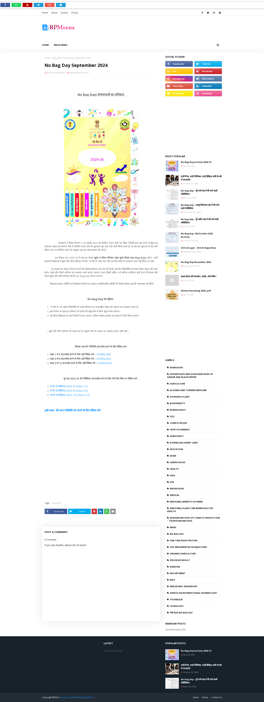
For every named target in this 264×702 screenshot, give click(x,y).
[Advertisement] (160, 28)
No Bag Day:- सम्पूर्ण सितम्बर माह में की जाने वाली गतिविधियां (200, 206)
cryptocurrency (180, 429)
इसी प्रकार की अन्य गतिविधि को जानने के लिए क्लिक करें (72, 410)
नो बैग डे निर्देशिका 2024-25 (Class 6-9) (69, 390)
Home (45, 12)
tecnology (177, 606)
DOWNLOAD (104, 354)
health (174, 468)
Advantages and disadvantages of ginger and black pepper (190, 376)
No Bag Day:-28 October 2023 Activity (197, 235)
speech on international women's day (193, 592)
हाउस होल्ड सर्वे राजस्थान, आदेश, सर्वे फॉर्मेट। (198, 276)
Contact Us (216, 697)
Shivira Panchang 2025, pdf (196, 290)
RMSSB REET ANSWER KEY (183, 586)
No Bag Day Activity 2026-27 (196, 162)
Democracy (177, 436)
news (173, 527)
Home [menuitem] (45, 44)
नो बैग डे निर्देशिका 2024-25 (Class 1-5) (69, 386)
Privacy (74, 12)
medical (174, 495)
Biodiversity (177, 403)
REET (172, 579)
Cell (172, 416)
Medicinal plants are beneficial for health (190, 510)
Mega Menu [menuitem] (60, 44)
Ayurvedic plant (180, 396)
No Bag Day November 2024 (196, 262)
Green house (177, 462)
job (172, 481)
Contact (64, 12)
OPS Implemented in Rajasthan (188, 547)
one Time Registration (183, 540)
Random (175, 566)
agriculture (177, 383)
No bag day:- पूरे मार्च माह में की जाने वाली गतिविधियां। (199, 192)
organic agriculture (183, 553)
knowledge (177, 488)
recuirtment (177, 573)
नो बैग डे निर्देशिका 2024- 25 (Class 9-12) (70, 395)
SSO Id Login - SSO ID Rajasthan (198, 247)
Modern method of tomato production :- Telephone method (193, 519)
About (54, 12)
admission (176, 367)
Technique (176, 599)
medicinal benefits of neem (186, 501)
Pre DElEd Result (180, 560)
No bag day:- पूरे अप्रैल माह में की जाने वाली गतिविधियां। (200, 221)
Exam (173, 455)
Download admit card (184, 442)
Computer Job (178, 422)
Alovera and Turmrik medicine (188, 390)
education (57, 57)
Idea (172, 475)
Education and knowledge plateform (76, 697)
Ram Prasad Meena (56, 72)
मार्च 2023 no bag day (181, 612)
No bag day (177, 533)
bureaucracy (178, 409)
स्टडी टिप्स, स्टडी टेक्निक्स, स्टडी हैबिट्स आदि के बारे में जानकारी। (201, 178)
